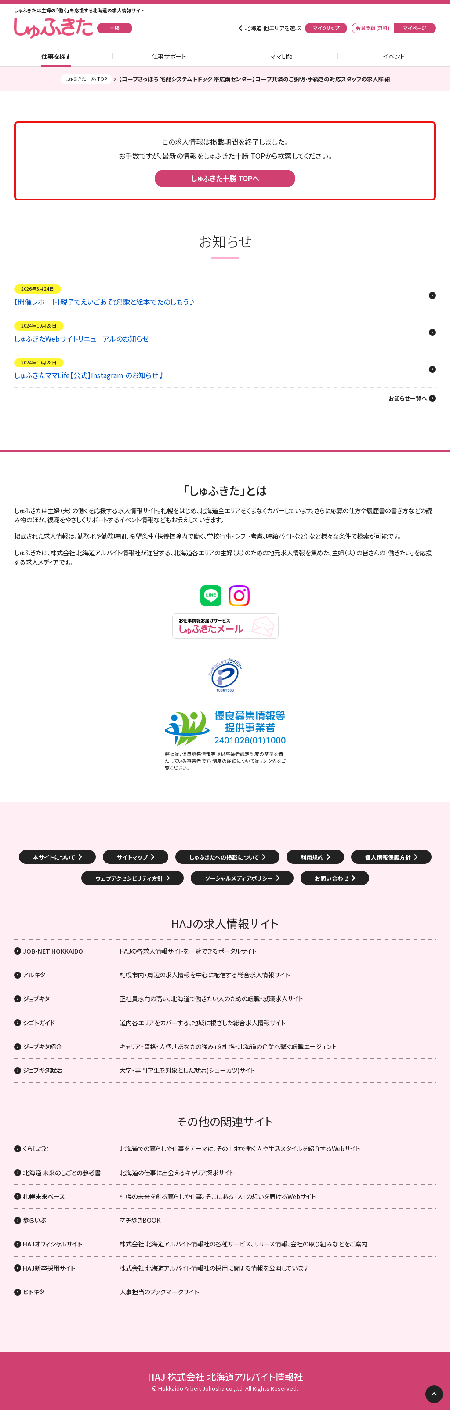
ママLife (281, 56)
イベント (394, 56)
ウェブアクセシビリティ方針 (129, 878)
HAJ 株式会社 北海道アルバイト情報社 (225, 1376)
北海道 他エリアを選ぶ (273, 28)
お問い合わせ (331, 878)
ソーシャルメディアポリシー (239, 878)
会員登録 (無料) (373, 28)
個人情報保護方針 (388, 857)
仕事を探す (56, 56)
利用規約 (312, 857)
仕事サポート (169, 56)
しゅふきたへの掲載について (224, 857)
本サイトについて (54, 857)
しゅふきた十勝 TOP (86, 79)
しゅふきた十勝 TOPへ (225, 178)
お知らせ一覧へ (407, 398)
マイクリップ (326, 28)
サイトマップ (132, 857)
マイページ (414, 28)
